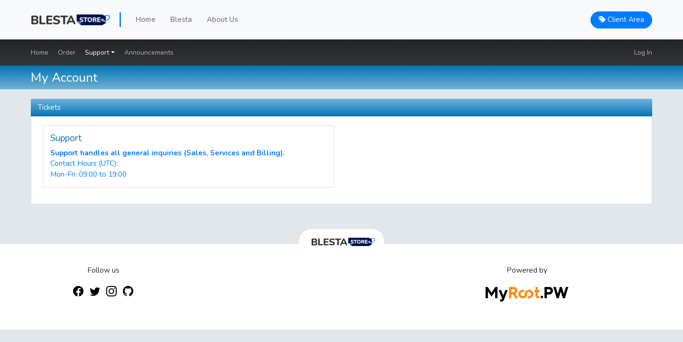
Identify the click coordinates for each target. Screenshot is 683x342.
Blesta (181, 19)
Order (66, 52)
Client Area (621, 19)
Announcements (149, 52)
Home (146, 19)
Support (98, 52)
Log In (643, 52)
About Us (222, 19)
